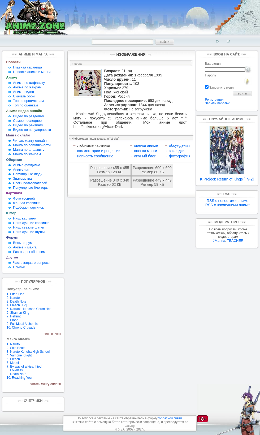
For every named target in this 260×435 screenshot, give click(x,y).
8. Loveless (15, 370)
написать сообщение (95, 156)
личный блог (144, 156)
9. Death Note (16, 374)
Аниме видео (23, 92)
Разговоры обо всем (29, 252)
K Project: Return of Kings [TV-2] (227, 177)
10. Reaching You (19, 378)
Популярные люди (27, 174)
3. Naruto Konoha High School (28, 352)
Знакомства (22, 178)
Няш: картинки (24, 218)
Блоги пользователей (30, 183)
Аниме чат (21, 169)
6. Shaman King (18, 313)
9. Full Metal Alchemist (22, 324)
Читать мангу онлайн (30, 141)
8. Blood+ (13, 320)
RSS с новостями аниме (227, 201)
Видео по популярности (32, 130)
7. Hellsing (14, 316)
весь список (52, 334)
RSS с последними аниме (227, 205)
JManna (219, 241)
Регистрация (214, 99)
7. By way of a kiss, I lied (24, 366)
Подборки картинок (28, 207)
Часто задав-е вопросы (31, 263)
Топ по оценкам (25, 105)
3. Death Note (16, 301)
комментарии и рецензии (98, 151)
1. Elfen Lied (15, 294)
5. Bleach (13, 359)
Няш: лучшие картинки (31, 223)
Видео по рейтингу (28, 125)
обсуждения (179, 145)
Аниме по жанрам (27, 87)
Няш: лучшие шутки (29, 232)
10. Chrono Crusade (21, 327)
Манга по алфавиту (28, 150)
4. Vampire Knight (19, 355)
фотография (179, 156)
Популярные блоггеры (31, 187)
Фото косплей (24, 198)
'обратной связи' (170, 418)
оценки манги (145, 151)
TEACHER (235, 241)
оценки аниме (146, 145)
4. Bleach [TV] (17, 305)
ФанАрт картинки (26, 203)
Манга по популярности (32, 145)
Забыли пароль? (217, 103)
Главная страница (27, 67)
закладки (177, 151)
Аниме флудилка (26, 165)
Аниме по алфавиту (29, 83)
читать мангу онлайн (46, 384)
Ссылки (19, 267)
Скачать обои (24, 96)
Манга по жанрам (27, 154)
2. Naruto (13, 298)
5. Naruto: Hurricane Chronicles (29, 309)
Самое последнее (27, 121)
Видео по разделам (28, 116)
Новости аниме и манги (32, 72)
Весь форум (22, 243)
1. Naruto (13, 344)
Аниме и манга (25, 247)
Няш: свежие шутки (28, 227)
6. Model (13, 363)
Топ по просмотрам (28, 101)
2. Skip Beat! (16, 348)
